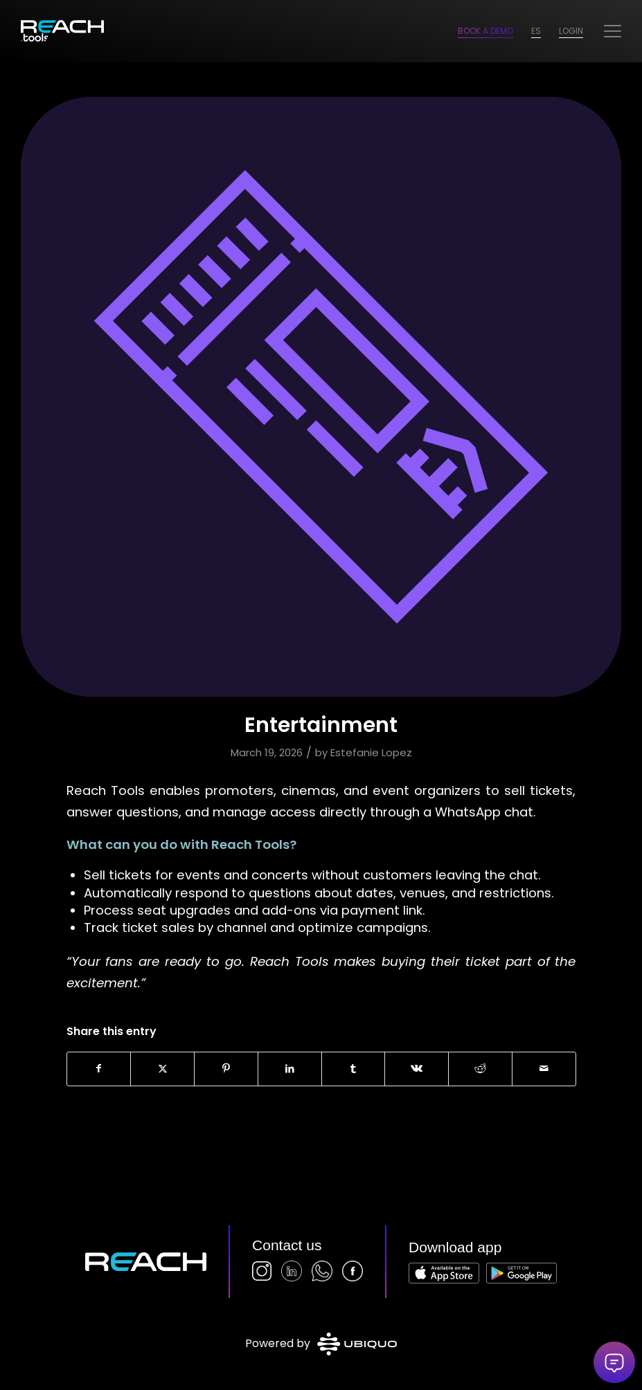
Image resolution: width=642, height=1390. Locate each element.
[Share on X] (162, 1069)
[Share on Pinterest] (226, 1069)
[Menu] (612, 31)
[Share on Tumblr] (353, 1069)
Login (571, 31)
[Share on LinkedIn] (289, 1069)
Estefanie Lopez (371, 752)
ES (536, 31)
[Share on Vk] (416, 1069)
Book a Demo (485, 31)
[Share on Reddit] (480, 1069)
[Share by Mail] (544, 1069)
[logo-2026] (62, 31)
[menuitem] (612, 31)
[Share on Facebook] (99, 1069)
